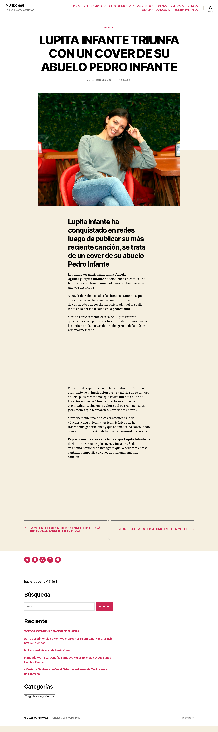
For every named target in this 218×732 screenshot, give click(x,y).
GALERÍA (193, 5)
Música (109, 28)
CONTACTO (177, 5)
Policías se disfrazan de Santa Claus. (50, 656)
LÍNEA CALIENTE (93, 5)
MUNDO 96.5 (16, 5)
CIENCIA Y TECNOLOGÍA (156, 9)
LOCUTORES (144, 5)
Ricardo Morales (102, 80)
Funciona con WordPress (67, 724)
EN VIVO (162, 5)
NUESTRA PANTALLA (185, 9)
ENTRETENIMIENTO (120, 5)
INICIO (76, 5)
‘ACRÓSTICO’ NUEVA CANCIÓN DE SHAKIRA (55, 637)
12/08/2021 (125, 80)
